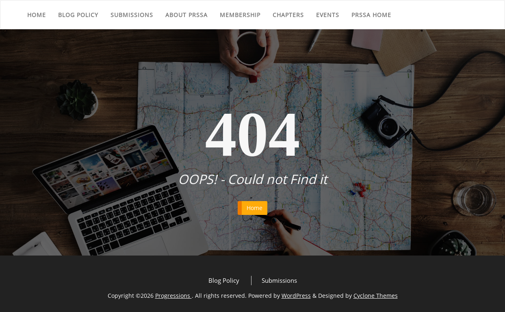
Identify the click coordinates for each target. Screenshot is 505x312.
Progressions (173, 295)
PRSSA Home (371, 15)
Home (36, 15)
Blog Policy (78, 15)
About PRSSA (186, 15)
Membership (240, 15)
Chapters (288, 15)
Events (327, 15)
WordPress (296, 295)
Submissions (132, 15)
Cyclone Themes (375, 295)
